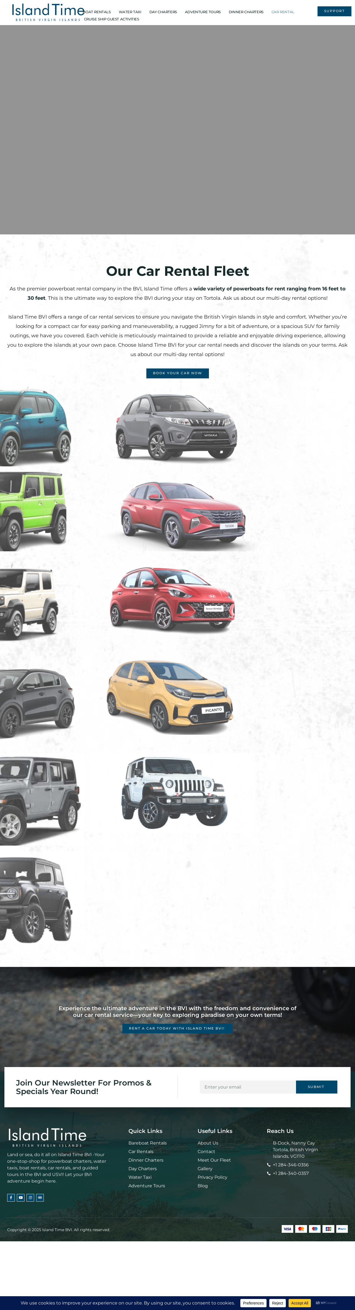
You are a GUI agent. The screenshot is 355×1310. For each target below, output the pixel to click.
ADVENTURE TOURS (203, 12)
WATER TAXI (130, 12)
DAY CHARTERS (163, 12)
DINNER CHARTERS (246, 12)
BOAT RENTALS (97, 12)
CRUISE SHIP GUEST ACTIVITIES (111, 19)
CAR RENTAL (282, 12)
